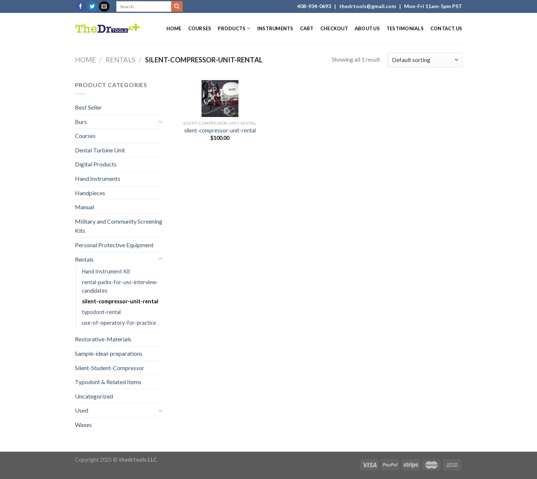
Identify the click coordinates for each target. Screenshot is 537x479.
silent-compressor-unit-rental (120, 301)
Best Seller (88, 107)
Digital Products (96, 164)
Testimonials (405, 28)
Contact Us (446, 28)
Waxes (83, 424)
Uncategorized (94, 396)
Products (234, 28)
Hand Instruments (97, 178)
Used (81, 410)
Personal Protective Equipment (114, 244)
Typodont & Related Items (108, 381)
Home (174, 28)
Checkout (334, 28)
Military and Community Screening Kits (118, 226)
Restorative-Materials (103, 338)
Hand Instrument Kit (106, 271)
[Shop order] (424, 60)
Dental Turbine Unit (100, 150)
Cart (307, 28)
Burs (81, 121)
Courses (199, 28)
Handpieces (90, 192)
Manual (84, 206)
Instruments (275, 28)
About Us (367, 28)
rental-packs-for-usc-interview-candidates (120, 286)
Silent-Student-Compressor (109, 367)
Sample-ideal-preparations (108, 353)
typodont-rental (101, 312)
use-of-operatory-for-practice (119, 323)
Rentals (120, 60)
